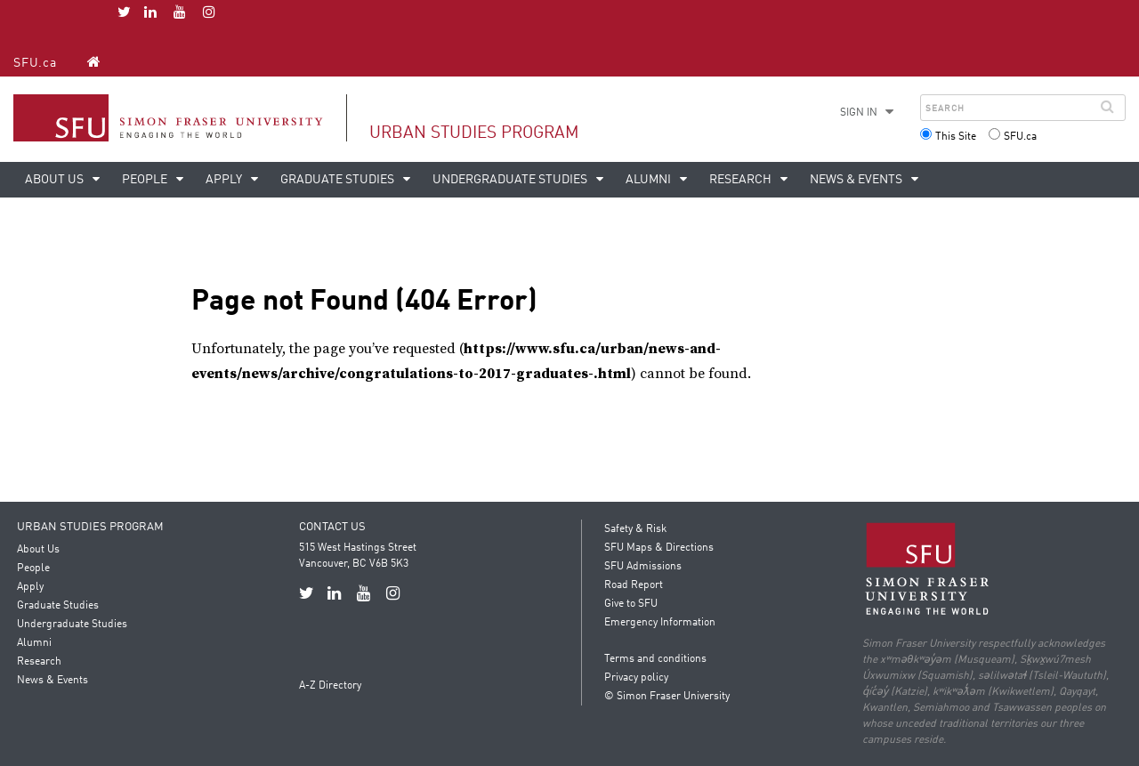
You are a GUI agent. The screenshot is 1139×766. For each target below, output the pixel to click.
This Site (955, 137)
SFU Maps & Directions (659, 548)
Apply (225, 179)
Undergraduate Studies (511, 179)
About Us (55, 179)
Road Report (633, 585)
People (146, 179)
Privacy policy (636, 678)
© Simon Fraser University (667, 696)
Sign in (858, 113)
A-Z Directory (330, 686)
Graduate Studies (338, 179)
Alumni (650, 179)
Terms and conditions (655, 659)
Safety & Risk (635, 529)
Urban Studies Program (474, 133)
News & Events (857, 179)
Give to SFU (631, 604)
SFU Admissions (643, 566)
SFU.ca (35, 63)
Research (741, 179)
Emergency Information (659, 622)
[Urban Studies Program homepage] (94, 61)
